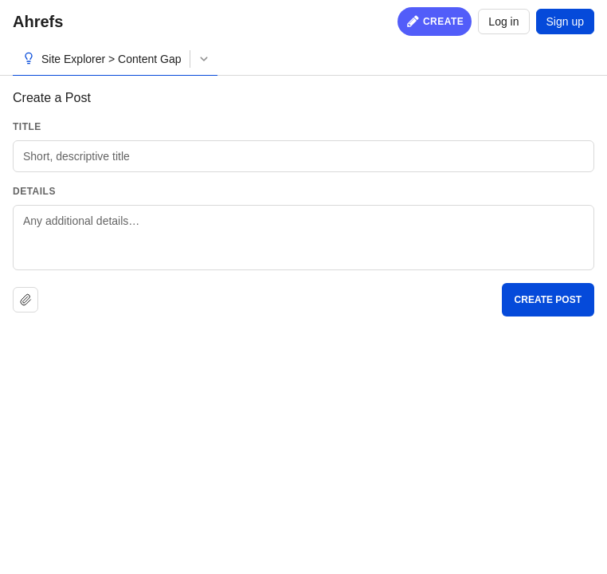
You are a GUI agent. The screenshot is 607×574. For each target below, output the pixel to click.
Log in (503, 21)
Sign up (565, 21)
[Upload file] (25, 300)
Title (27, 126)
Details (34, 191)
